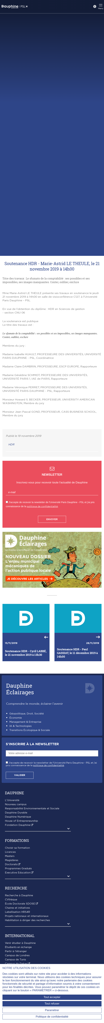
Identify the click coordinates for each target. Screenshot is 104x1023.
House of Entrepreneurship (21, 821)
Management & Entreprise (25, 722)
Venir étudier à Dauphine (20, 943)
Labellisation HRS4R (17, 912)
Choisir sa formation (17, 848)
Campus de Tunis (15, 959)
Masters (9, 856)
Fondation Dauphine (17, 825)
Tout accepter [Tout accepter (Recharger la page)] (52, 997)
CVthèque (11, 899)
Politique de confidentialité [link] (52, 1016)
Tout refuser (52, 1003)
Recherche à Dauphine (19, 895)
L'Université (12, 800)
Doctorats (11, 864)
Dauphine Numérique (18, 817)
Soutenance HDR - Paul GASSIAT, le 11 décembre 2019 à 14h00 (77, 653)
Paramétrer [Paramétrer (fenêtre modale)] (52, 1010)
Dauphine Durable (16, 812)
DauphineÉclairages (20, 689)
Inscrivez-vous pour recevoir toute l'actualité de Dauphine (51, 482)
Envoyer (52, 519)
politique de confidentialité (42, 506)
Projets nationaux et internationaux (27, 916)
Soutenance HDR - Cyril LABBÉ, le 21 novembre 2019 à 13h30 (26, 653)
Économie (15, 718)
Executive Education (17, 872)
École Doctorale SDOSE (20, 904)
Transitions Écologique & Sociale (29, 730)
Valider (19, 775)
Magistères (11, 860)
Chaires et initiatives (17, 908)
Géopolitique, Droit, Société (26, 713)
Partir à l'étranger (16, 951)
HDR (11, 444)
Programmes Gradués (18, 868)
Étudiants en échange (18, 947)
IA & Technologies (20, 726)
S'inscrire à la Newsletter (32, 744)
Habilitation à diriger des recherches (27, 920)
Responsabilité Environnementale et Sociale (32, 808)
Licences (10, 852)
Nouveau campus (15, 804)
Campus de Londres (17, 955)
